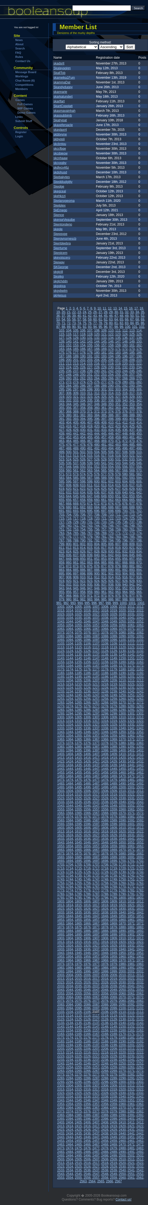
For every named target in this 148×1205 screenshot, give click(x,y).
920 (68, 581)
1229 (113, 688)
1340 (122, 728)
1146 (87, 658)
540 (96, 463)
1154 (69, 662)
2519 (113, 1163)
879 (118, 566)
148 (124, 341)
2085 (78, 1004)
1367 (96, 739)
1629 (113, 835)
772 (124, 533)
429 (75, 430)
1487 (96, 783)
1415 (78, 758)
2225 (78, 1056)
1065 (78, 629)
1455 (78, 772)
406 (82, 422)
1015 (78, 610)
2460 (122, 1141)
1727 (96, 872)
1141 (131, 654)
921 (75, 581)
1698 (104, 861)
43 (95, 316)
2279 (113, 1074)
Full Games (25, 104)
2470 (122, 1144)
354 (139, 404)
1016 (87, 610)
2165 (78, 1034)
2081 (131, 1001)
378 (139, 411)
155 (89, 345)
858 (139, 559)
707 (89, 514)
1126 (87, 651)
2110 (122, 1012)
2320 (122, 1089)
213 (75, 363)
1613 (60, 831)
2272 (140, 1071)
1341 (131, 728)
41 (84, 316)
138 (139, 338)
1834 (69, 912)
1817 (96, 905)
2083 (60, 1004)
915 (118, 577)
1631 (131, 835)
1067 (96, 629)
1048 (104, 621)
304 (124, 389)
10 (99, 308)
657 (75, 500)
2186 (87, 1041)
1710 (122, 864)
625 (103, 489)
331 (61, 400)
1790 (122, 894)
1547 (96, 805)
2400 (122, 1119)
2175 (78, 1038)
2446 (87, 1137)
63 (110, 319)
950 (111, 588)
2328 (104, 1093)
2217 (96, 1052)
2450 (122, 1137)
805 (103, 544)
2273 (60, 1074)
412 (124, 422)
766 (82, 533)
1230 (122, 688)
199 (61, 360)
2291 (131, 1078)
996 (94, 603)
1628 (104, 835)
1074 (69, 632)
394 (82, 419)
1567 (96, 813)
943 (61, 588)
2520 (122, 1163)
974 (111, 596)
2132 (140, 1019)
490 (82, 448)
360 (96, 408)
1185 (78, 673)
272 (68, 382)
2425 (78, 1130)
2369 (113, 1107)
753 (75, 529)
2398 (104, 1119)
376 (124, 411)
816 (96, 548)
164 (68, 349)
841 (103, 555)
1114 (69, 647)
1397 (96, 750)
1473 (60, 780)
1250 (122, 695)
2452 (140, 1137)
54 (63, 319)
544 (124, 463)
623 (89, 489)
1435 (78, 765)
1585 (78, 820)
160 (124, 345)
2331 (131, 1093)
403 (61, 422)
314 (111, 393)
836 (68, 555)
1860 (122, 920)
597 (75, 481)
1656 (87, 846)
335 (89, 400)
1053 (60, 625)
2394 (69, 1119)
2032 (140, 982)
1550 (122, 805)
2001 (131, 971)
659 (89, 500)
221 (132, 363)
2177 (96, 1038)
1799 (113, 898)
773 (132, 533)
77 (95, 323)
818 (111, 548)
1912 (140, 938)
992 (66, 603)
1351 (131, 732)
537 (75, 463)
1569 (113, 813)
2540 (122, 1170)
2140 (122, 1023)
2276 (87, 1074)
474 (139, 441)
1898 (104, 934)
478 (82, 444)
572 (68, 474)
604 (124, 481)
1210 (122, 680)
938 (111, 584)
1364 (69, 739)
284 (68, 386)
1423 (60, 761)
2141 (131, 1023)
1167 (96, 665)
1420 (122, 758)
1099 (113, 640)
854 (111, 559)
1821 (131, 905)
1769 (113, 886)
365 (132, 408)
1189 (113, 673)
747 (118, 526)
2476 (87, 1148)
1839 (113, 912)
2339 (113, 1096)
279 (118, 382)
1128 (104, 651)
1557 (96, 809)
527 (89, 459)
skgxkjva (59, 286)
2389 (113, 1115)
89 (68, 327)
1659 (113, 846)
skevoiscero (61, 257)
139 (61, 341)
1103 (60, 643)
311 (89, 393)
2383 (60, 1115)
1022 (140, 610)
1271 (131, 702)
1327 (96, 724)
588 (96, 478)
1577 (96, 817)
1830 (122, 909)
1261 (131, 699)
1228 (104, 688)
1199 (113, 677)
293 (132, 386)
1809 (113, 901)
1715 (78, 868)
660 (96, 500)
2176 (87, 1038)
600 (96, 481)
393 (75, 419)
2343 (60, 1100)
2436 (87, 1133)
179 (89, 352)
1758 (104, 883)
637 (103, 492)
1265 (78, 702)
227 (89, 367)
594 (139, 478)
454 (82, 437)
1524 (69, 798)
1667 (96, 850)
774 (139, 533)
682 (82, 507)
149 (132, 341)
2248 (104, 1063)
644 (68, 496)
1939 (113, 949)
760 (124, 529)
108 (96, 330)
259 (61, 378)
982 (82, 599)
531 (118, 459)
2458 (104, 1141)
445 (103, 433)
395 (89, 419)
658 (82, 500)
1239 (113, 691)
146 (111, 341)
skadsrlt (58, 63)
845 (132, 555)
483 (118, 444)
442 (82, 433)
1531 (131, 798)
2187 (96, 1041)
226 (82, 367)
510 (139, 452)
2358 (104, 1104)
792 (96, 540)
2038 (104, 986)
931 (61, 584)
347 (89, 404)
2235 (78, 1060)
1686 (87, 857)
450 (139, 433)
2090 (122, 1004)
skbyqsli (59, 139)
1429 (113, 761)
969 (75, 596)
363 (118, 408)
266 (111, 378)
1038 (104, 618)
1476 (87, 780)
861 (75, 562)
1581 (131, 817)
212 (68, 363)
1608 (104, 828)
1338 (104, 728)
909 (75, 577)
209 (132, 360)
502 (82, 452)
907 (61, 577)
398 (111, 419)
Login (19, 136)
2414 (69, 1126)
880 (124, 566)
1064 (69, 629)
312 (96, 393)
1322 (140, 721)
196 (124, 356)
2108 (104, 1012)
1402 (140, 750)
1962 (140, 956)
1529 (113, 798)
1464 (69, 776)
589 (103, 478)
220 (124, 363)
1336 (87, 728)
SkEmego (60, 210)
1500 (122, 787)
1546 (87, 805)
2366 (87, 1107)
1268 (104, 702)
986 (111, 599)
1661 (131, 846)
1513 (60, 794)
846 (139, 555)
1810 (122, 901)
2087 (96, 1004)
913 (103, 577)
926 (111, 581)
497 (132, 448)
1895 (78, 934)
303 (118, 389)
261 (75, 378)
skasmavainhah (64, 111)
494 (111, 448)
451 (61, 437)
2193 (60, 1045)
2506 (87, 1159)
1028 (104, 614)
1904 (69, 938)
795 (118, 540)
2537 (96, 1170)
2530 (122, 1166)
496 (124, 448)
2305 (78, 1085)
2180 (122, 1038)
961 (103, 592)
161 (132, 345)
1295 (78, 713)
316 (124, 393)
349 (103, 404)
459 (118, 437)
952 (124, 588)
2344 (69, 1100)
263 (89, 378)
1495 (78, 787)
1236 (87, 691)
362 (111, 408)
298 (82, 389)
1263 (60, 702)
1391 (131, 747)
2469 (113, 1144)
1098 (104, 640)
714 (139, 514)
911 (89, 577)
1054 (69, 625)
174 (139, 349)
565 (103, 470)
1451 (131, 769)
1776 (87, 890)
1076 (87, 632)
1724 (69, 872)
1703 (60, 864)
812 (68, 548)
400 (124, 419)
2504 (69, 1159)
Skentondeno (62, 224)
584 (68, 478)
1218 (104, 684)
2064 (69, 997)
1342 (140, 728)
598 (82, 481)
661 (103, 500)
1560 (122, 809)
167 (89, 349)
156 (96, 345)
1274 (69, 706)
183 (118, 352)
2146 (87, 1026)
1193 (60, 677)
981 (75, 599)
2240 (122, 1060)
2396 (87, 1119)
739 (61, 526)
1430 (122, 761)
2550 (122, 1174)
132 (96, 338)
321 (75, 397)
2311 (131, 1085)
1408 (104, 754)
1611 (131, 828)
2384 (69, 1115)
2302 (140, 1082)
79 (105, 323)
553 (103, 467)
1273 (60, 706)
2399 (113, 1119)
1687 (96, 857)
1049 (113, 621)
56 (74, 319)
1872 (140, 923)
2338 (104, 1096)
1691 (131, 857)
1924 (69, 945)
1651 (131, 842)
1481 (131, 780)
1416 (87, 758)
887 (89, 570)
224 (68, 367)
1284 (69, 710)
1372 (140, 739)
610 (82, 485)
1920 (122, 942)
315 (118, 393)
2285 (78, 1078)
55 (68, 319)
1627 (96, 835)
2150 (122, 1026)
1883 (60, 931)
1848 (104, 916)
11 (104, 308)
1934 (69, 949)
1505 (78, 791)
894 (139, 570)
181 (103, 352)
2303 (60, 1085)
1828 (104, 909)
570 (139, 470)
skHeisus (59, 295)
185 (132, 352)
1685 (78, 857)
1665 (78, 850)
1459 (113, 772)
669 (75, 503)
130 (82, 338)
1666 (87, 850)
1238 (104, 691)
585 (75, 478)
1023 (60, 614)
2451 (131, 1137)
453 (75, 437)
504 (96, 452)
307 (61, 393)
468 (96, 441)
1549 (113, 805)
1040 (122, 618)
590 (111, 478)
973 (103, 596)
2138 (104, 1023)
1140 (122, 654)
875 (89, 566)
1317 (96, 721)
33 (132, 312)
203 (89, 360)
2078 (104, 1001)
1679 (113, 853)
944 (68, 588)
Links (19, 116)
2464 (69, 1144)
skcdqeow (60, 153)
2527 (96, 1166)
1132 (140, 651)
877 (103, 566)
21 (68, 312)
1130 (122, 651)
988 (124, 599)
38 (68, 316)
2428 (104, 1130)
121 (103, 334)
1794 (69, 898)
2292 (140, 1078)
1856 (87, 920)
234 (139, 367)
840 (96, 555)
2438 (104, 1133)
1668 (104, 850)
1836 (87, 912)
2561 (131, 1177)
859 (61, 562)
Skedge (58, 186)
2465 (78, 1144)
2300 (122, 1082)
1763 (60, 886)
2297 (96, 1082)
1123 (60, 651)
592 (124, 478)
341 (132, 400)
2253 (60, 1067)
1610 (122, 828)
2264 (69, 1071)
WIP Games (25, 108)
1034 (69, 618)
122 (111, 334)
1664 (69, 850)
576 (96, 474)
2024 (69, 982)
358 (82, 408)
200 (68, 360)
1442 (140, 765)
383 (89, 415)
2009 (113, 975)
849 (75, 559)
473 (132, 441)
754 (82, 529)
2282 (140, 1074)
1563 (60, 813)
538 (82, 463)
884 (68, 570)
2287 (96, 1078)
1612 (140, 828)
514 (82, 456)
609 (75, 485)
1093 (60, 640)
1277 (96, 706)
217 (103, 363)
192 (96, 356)
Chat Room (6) (25, 80)
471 (118, 441)
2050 (122, 990)
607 (61, 485)
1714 (69, 868)
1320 (122, 721)
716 (68, 518)
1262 (140, 699)
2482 (140, 1148)
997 (101, 603)
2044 (69, 990)
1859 (113, 920)
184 (124, 352)
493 (103, 448)
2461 (131, 1141)
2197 (96, 1045)
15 (125, 308)
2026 (87, 982)
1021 (131, 610)
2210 (122, 1049)
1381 (131, 743)
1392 (140, 747)
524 (68, 459)
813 (75, 548)
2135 (78, 1023)
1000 (123, 603)
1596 (87, 824)
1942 (140, 949)
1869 (113, 923)
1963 (60, 960)
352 (124, 404)
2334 (69, 1096)
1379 (113, 743)
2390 (122, 1115)
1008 (104, 607)
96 (105, 327)
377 (132, 411)
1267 (96, 702)
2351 (131, 1100)
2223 (60, 1056)
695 (89, 511)
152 (68, 345)
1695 (78, 861)
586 (82, 478)
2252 (140, 1063)
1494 (69, 787)
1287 (96, 710)
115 (61, 334)
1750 (122, 879)
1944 (69, 953)
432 (96, 430)
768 (96, 533)
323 (89, 397)
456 (96, 437)
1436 (87, 765)
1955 (78, 956)
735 (118, 522)
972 (96, 596)
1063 (60, 629)
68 (137, 319)
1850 (122, 916)
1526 (87, 798)
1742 (140, 875)
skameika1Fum (64, 77)
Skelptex (59, 205)
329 (132, 397)
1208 (104, 680)
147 (118, 341)
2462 (140, 1141)
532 (124, 459)
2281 (131, 1074)
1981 (131, 964)
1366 (87, 739)
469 (103, 441)
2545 (78, 1174)
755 (89, 529)
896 (68, 573)
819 (118, 548)
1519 (113, 794)
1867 (96, 923)
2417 (96, 1126)
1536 (87, 802)
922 (82, 581)
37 (63, 316)
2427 (96, 1130)
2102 (140, 1008)
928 (124, 581)
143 (89, 341)
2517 (96, 1163)
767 (89, 533)
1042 (140, 618)
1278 (104, 706)
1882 (140, 927)
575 (89, 474)
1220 (122, 684)
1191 (131, 673)
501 (75, 452)
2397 (96, 1119)
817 (103, 548)
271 (61, 382)
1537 (96, 802)
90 (74, 327)
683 (89, 507)
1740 (122, 875)
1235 (78, 691)
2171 (131, 1034)
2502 (140, 1155)
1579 (113, 817)
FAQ (18, 52)
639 (118, 492)
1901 (131, 934)
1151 (131, 658)
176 (68, 352)
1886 (87, 931)
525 (75, 459)
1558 (104, 809)
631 (61, 492)
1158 (104, 662)
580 (124, 474)
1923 (60, 945)
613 (103, 485)
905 (132, 573)
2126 (87, 1019)
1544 (69, 805)
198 (139, 356)
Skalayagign (62, 68)
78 (100, 323)
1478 (104, 780)
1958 (104, 956)
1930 (122, 945)
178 (82, 352)
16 (130, 308)
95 (100, 327)
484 (124, 444)
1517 (96, 794)
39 (74, 316)
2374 (69, 1111)
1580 (122, 817)
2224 (69, 1056)
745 (103, 526)
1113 (60, 647)
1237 (96, 691)
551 (89, 467)
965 (132, 592)
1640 (122, 839)
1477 (96, 780)
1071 (131, 629)
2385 (78, 1115)
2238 (104, 1060)
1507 (96, 791)
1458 (104, 772)
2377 (96, 1111)
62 (105, 319)
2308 (104, 1085)
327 (118, 397)
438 (139, 430)
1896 (87, 934)
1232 (140, 688)
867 (118, 562)
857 (132, 559)
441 (75, 433)
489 (75, 448)
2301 (131, 1082)
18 (141, 308)
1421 (131, 758)
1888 (104, 931)
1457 (96, 772)
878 (111, 566)
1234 (69, 691)
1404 (69, 754)
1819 (113, 905)
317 (132, 393)
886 (82, 570)
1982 (140, 964)
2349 (113, 1100)
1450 (122, 769)
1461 (131, 772)
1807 (96, 901)
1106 (87, 643)
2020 (122, 979)
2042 (140, 986)
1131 (131, 651)
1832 (140, 909)
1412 (140, 754)
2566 (109, 1181)
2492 (140, 1152)
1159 (113, 662)
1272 (140, 702)
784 (124, 537)
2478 (104, 1148)
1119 (113, 647)
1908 (104, 938)
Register (21, 132)
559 (61, 470)
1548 (104, 805)
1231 (131, 688)
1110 (122, 643)
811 (61, 548)
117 (75, 334)
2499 (113, 1155)
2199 (113, 1045)
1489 (113, 783)
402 (139, 419)
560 (68, 470)
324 (96, 397)
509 (132, 452)
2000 (122, 971)
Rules (19, 56)
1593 (60, 824)
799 (61, 544)
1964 (69, 960)
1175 (78, 669)
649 (103, 496)
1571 (131, 813)
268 (124, 378)
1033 (60, 618)
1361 (131, 735)
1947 (96, 953)
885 (75, 570)
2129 (113, 1019)
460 (124, 437)
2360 (122, 1104)
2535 (78, 1170)
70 (58, 323)
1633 (60, 839)
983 (89, 599)
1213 (60, 684)
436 (124, 430)
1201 (131, 677)
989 (132, 599)
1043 (60, 621)
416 (68, 426)
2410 (122, 1122)
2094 (69, 1008)
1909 (113, 938)
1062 (140, 625)
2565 (100, 1181)
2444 (69, 1137)
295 (61, 389)
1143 (60, 658)
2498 (104, 1155)
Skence (58, 215)
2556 (87, 1177)
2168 (104, 1034)
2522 (140, 1163)
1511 (131, 791)
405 (75, 422)
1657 (96, 846)
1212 (140, 680)
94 (95, 327)
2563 (83, 1181)
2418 (104, 1126)
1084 (69, 636)
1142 (140, 654)
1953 (60, 956)
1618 (104, 831)
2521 (131, 1163)
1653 (60, 846)
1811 (131, 901)
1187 (96, 673)
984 (96, 599)
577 (103, 474)
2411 (131, 1122)
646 (82, 496)
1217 (96, 684)
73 (74, 323)
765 (75, 533)
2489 (113, 1152)
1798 (104, 898)
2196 (87, 1045)
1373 (60, 743)
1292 (140, 710)
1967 (96, 960)
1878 (104, 927)
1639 (113, 839)
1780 (122, 890)
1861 (131, 920)
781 (103, 537)
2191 (131, 1041)
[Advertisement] (30, 170)
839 (89, 555)
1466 (87, 776)
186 (139, 352)
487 (61, 448)
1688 (104, 857)
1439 (113, 765)
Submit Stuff (23, 121)
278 (111, 382)
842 (111, 555)
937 (103, 584)
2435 (78, 1133)
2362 (140, 1104)
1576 (87, 817)
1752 (140, 879)
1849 (113, 916)
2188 (104, 1041)
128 (68, 338)
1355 (78, 735)
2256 (87, 1067)
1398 (104, 750)
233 (132, 367)
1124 (69, 651)
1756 (87, 883)
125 (132, 334)
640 (124, 492)
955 (61, 592)
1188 (104, 673)
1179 (113, 669)
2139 (113, 1023)
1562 (140, 809)
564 (96, 470)
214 (82, 363)
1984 (69, 968)
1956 (87, 956)
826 (82, 551)
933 (75, 584)
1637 (96, 839)
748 (124, 526)
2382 (140, 1111)
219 (118, 363)
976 (124, 596)
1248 (104, 695)
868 (124, 562)
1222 (140, 684)
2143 (60, 1026)
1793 (60, 898)
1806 (87, 901)
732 (96, 522)
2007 (96, 975)
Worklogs (21, 76)
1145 (78, 658)
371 (89, 411)
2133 (60, 1023)
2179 (113, 1038)
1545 (78, 805)
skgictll (58, 272)
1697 (96, 861)
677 (132, 503)
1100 (122, 640)
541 (103, 463)
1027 (96, 614)
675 (118, 503)
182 (111, 352)
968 (68, 596)
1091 (131, 636)
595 (61, 481)
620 (68, 489)
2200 (122, 1045)
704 (68, 514)
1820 (122, 905)
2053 (60, 993)
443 (89, 433)
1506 (87, 791)
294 (139, 386)
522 (139, 456)
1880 (122, 927)
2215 (78, 1052)
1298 (104, 713)
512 (68, 456)
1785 (78, 894)
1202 (140, 677)
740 (68, 526)
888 (96, 570)
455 (89, 437)
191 (89, 356)
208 (124, 360)
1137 (96, 654)
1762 (140, 883)
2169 (113, 1034)
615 (118, 485)
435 (118, 430)
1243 (60, 695)
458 (111, 437)
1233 (60, 691)
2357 (96, 1104)
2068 (104, 997)
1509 (113, 791)
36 (58, 316)
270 (139, 378)
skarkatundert (63, 96)
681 (75, 507)
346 (82, 404)
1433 (60, 765)
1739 (113, 875)
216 (96, 363)
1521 (131, 794)
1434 (69, 765)
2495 (78, 1155)
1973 (60, 964)
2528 (104, 1166)
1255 (78, 699)
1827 (96, 909)
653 (132, 496)
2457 (96, 1141)
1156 (87, 662)
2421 (131, 1126)
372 (96, 411)
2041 (131, 986)
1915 (78, 942)
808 (124, 544)
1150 (122, 658)
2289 (113, 1078)
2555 (78, 1177)
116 (68, 334)
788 (68, 540)
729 (75, 522)
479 (89, 444)
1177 (96, 669)
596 (68, 481)
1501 (131, 787)
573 (75, 474)
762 (139, 529)
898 (82, 573)
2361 (131, 1104)
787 (61, 540)
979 (61, 599)
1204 (69, 680)
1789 (113, 894)
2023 (60, 982)
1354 (69, 735)
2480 (122, 1148)
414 (139, 422)
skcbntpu (59, 144)
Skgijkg (58, 276)
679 (61, 507)
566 (111, 470)
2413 (60, 1126)
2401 (131, 1119)
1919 (113, 942)
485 (132, 444)
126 (139, 334)
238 (82, 371)
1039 (113, 618)
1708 (104, 864)
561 (75, 470)
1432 (140, 761)
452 (68, 437)
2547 (96, 1174)
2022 (140, 979)
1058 (104, 625)
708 (96, 514)
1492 (140, 783)
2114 (69, 1015)
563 (89, 470)
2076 (87, 1001)
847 (61, 559)
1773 (60, 890)
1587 (96, 820)
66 (126, 319)
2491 (131, 1152)
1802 (140, 898)
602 (111, 481)
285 (75, 386)
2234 (69, 1060)
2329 (113, 1093)
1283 (60, 710)
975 (118, 596)
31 (121, 312)
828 (96, 551)
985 (103, 599)
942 (139, 584)
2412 (140, 1122)
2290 (122, 1078)
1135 (78, 654)
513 (75, 456)
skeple (58, 229)
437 (132, 430)
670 (82, 503)
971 (89, 596)
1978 (104, 964)
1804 (69, 901)
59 (89, 319)
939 (118, 584)
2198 (104, 1045)
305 (132, 389)
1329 (113, 724)
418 (82, 426)
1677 (96, 853)
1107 (96, 643)
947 (89, 588)
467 (89, 441)
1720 (122, 868)
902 (111, 573)
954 (139, 588)
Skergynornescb (64, 238)
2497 (96, 1155)
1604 (69, 828)
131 (89, 338)
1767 (96, 886)
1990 (122, 968)
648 (96, 496)
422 (111, 426)
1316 (87, 721)
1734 (69, 875)
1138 (104, 654)
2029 (113, 982)
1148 (104, 658)
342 (139, 400)
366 (139, 408)
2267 (96, 1071)
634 (82, 492)
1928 (104, 945)
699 (118, 511)
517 (103, 456)
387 (118, 415)
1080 (122, 632)
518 (111, 456)
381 (75, 415)
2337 (96, 1096)
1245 (78, 695)
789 (75, 540)
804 (96, 544)
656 (68, 500)
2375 (78, 1111)
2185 (78, 1041)
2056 (87, 993)
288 (96, 386)
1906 (87, 938)
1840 (122, 912)
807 (118, 544)
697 (103, 511)
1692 (140, 857)
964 (124, 592)
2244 (69, 1063)
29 (110, 312)
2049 (113, 990)
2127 (96, 1019)
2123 (60, 1019)
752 (68, 529)
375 (118, 411)
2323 (60, 1093)
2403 (60, 1122)
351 (118, 404)
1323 (60, 724)
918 (139, 577)
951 (118, 588)
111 (118, 330)
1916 (87, 942)
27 (100, 312)
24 (84, 312)
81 (116, 323)
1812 (140, 901)
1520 (122, 794)
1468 (104, 776)
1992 (140, 968)
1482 (140, 780)
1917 (96, 942)
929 (132, 581)
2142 (140, 1023)
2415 (78, 1126)
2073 (60, 1001)
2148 (104, 1026)
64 (116, 319)
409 (103, 422)
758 (111, 529)
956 (68, 592)
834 (139, 551)
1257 (96, 699)
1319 (113, 721)
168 (96, 349)
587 (89, 478)
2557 (96, 1177)
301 (103, 389)
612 (96, 485)
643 (61, 496)
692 (68, 511)
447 (118, 433)
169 (103, 349)
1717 (96, 868)
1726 (87, 872)
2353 (60, 1104)
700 (124, 511)
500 (68, 452)
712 (124, 514)
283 (61, 386)
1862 (140, 920)
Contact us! (124, 1199)
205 (103, 360)
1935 (78, 949)
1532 (140, 798)
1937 (96, 949)
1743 (60, 879)
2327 (96, 1093)
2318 (104, 1089)
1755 (78, 883)
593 (132, 478)
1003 (60, 607)
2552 (140, 1174)
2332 (140, 1093)
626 (111, 489)
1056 (87, 625)
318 (139, 393)
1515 (78, 794)
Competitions (24, 84)
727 (61, 522)
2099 (113, 1008)
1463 (60, 776)
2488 (104, 1152)
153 (75, 345)
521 (132, 456)
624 (96, 489)
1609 (113, 828)
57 (79, 319)
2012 (140, 975)
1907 (96, 938)
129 (75, 338)
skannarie (60, 92)
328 (124, 397)
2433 (60, 1133)
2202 (140, 1045)
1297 (96, 713)
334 (82, 400)
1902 (140, 934)
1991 (131, 968)
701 (132, 511)
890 (111, 570)
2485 (78, 1152)
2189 (113, 1041)
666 (139, 500)
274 (82, 382)
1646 (87, 842)
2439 (113, 1133)
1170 (122, 665)
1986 (87, 968)
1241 (131, 691)
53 (58, 319)
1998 (104, 971)
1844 (69, 916)
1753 (60, 883)
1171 (131, 665)
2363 (60, 1107)
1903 (60, 938)
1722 (140, 868)
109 (103, 330)
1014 (69, 610)
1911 (131, 938)
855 (118, 559)
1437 (96, 765)
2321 (131, 1089)
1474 (69, 780)
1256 (87, 699)
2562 (140, 1177)
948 (96, 588)
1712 (140, 864)
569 (132, 470)
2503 (60, 1159)
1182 (140, 669)
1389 (113, 747)
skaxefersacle (63, 125)
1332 (140, 724)
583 (61, 478)
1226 (87, 688)
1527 (96, 798)
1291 (131, 710)
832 (124, 551)
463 (61, 441)
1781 (131, 890)
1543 (60, 805)
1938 (104, 949)
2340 (122, 1096)
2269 (113, 1071)
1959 (113, 956)
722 (111, 518)
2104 (69, 1012)
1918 (104, 942)
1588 (104, 820)
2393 (60, 1119)
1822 (140, 905)
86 (142, 323)
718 (82, 518)
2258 (104, 1067)
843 (118, 555)
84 (132, 323)
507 (118, 452)
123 (118, 334)
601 (103, 481)
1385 (78, 747)
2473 (60, 1148)
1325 (78, 724)
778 (82, 537)
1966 (87, 960)
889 (103, 570)
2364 (69, 1107)
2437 (96, 1133)
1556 (87, 809)
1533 (60, 802)
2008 (104, 975)
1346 (87, 732)
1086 (87, 636)
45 (105, 316)
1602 (140, 824)
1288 (104, 710)
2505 (78, 1159)
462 (139, 437)
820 (124, 548)
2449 (113, 1137)
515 (89, 456)
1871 (131, 923)
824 (68, 551)
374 (111, 411)
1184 (69, 673)
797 (132, 540)
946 (82, 588)
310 (82, 393)
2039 (113, 986)
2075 (78, 1001)
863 (89, 562)
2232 (140, 1056)
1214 (69, 684)
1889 (113, 931)
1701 (131, 861)
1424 (69, 761)
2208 (104, 1049)
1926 (87, 945)
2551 (131, 1174)
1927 (96, 945)
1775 (78, 890)
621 (75, 489)
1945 (78, 953)
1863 (60, 923)
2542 (140, 1170)
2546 (87, 1174)
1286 (87, 710)
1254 (69, 699)
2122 (140, 1015)
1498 (104, 787)
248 (68, 374)
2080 (122, 1001)
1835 (78, 912)
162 (139, 345)
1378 (104, 743)
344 (68, 404)
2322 (140, 1089)
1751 (131, 879)
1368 (104, 739)
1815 (78, 905)
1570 (122, 813)
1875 (78, 927)
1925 (78, 945)
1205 (78, 680)
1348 (104, 732)
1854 (69, 920)
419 (89, 426)
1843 (60, 916)
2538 (104, 1170)
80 (110, 323)
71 (63, 323)
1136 (87, 654)
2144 (69, 1026)
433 (103, 430)
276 (96, 382)
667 (61, 503)
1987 (96, 968)
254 (111, 374)
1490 (122, 783)
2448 (104, 1137)
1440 (122, 765)
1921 (131, 942)
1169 (113, 665)
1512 (140, 791)
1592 (140, 820)
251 (89, 374)
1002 (140, 603)
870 (139, 562)
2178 (104, 1038)
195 (118, 356)
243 (118, 371)
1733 (60, 875)
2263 (60, 1071)
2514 (69, 1163)
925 (103, 581)
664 (124, 500)
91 (79, 327)
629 (132, 489)
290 (111, 386)
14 (120, 308)
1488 (104, 783)
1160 (122, 662)
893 (132, 570)
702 (139, 511)
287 (89, 386)
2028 (104, 982)
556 (124, 467)
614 (111, 485)
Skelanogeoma (64, 201)
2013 (60, 979)
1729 (113, 872)
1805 (78, 901)
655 (61, 500)
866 (111, 562)
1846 (87, 916)
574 (82, 474)
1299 (113, 713)
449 (132, 433)
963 (118, 592)
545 (132, 463)
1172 (140, 665)
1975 (78, 964)
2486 (87, 1152)
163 (61, 349)
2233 (60, 1060)
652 (124, 496)
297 (75, 389)
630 (139, 489)
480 (96, 444)
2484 (69, 1152)
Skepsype (60, 234)
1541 (131, 802)
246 (139, 371)
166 (82, 349)
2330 (122, 1093)
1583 (60, 820)
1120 (122, 647)
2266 (87, 1071)
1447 (96, 769)
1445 (78, 769)
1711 (131, 864)
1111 (131, 643)
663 (118, 500)
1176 (87, 669)
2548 (104, 1174)
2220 (122, 1052)
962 (111, 592)
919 (61, 581)
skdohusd (60, 172)
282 (139, 382)
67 (132, 319)
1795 (78, 898)
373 (103, 411)
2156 (87, 1030)
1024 (69, 614)
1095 (78, 640)
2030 (122, 982)
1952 (140, 953)
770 (111, 533)
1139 (113, 654)
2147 (96, 1026)
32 (126, 312)
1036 (87, 618)
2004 (69, 975)
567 (118, 470)
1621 (131, 831)
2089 (113, 1004)
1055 (78, 625)
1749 (113, 879)
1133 (60, 654)
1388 (104, 747)
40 (79, 316)
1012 (140, 607)
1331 (131, 724)
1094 (69, 640)
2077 (96, 1001)
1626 (87, 835)
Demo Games (26, 112)
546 (139, 463)
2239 (113, 1060)
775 (61, 537)
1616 (87, 831)
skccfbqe (59, 148)
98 (116, 327)
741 (75, 526)
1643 (60, 842)
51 (137, 316)
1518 (104, 794)
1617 (96, 831)
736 (124, 522)
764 (68, 533)
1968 (104, 960)
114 (139, 330)
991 (59, 603)
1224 (69, 688)
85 (137, 323)
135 (118, 338)
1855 (78, 920)
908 (68, 577)
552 (96, 467)
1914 (69, 942)
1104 (69, 643)
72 (68, 323)
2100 (122, 1008)
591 (118, 478)
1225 (78, 688)
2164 (69, 1034)
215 (89, 363)
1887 (96, 931)
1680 (122, 853)
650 (111, 496)
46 (110, 316)
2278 (104, 1074)
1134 (69, 654)
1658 (104, 846)
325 (103, 397)
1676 (87, 853)
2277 (96, 1074)
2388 (104, 1115)
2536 (87, 1170)
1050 (122, 621)
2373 (60, 1111)
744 (96, 526)
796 (124, 540)
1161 (131, 662)
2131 (131, 1019)
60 (95, 319)
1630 (122, 835)
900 (96, 573)
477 (75, 444)
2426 (87, 1130)
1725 (78, 872)
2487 (96, 1152)
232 (124, 367)
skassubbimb (62, 115)
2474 (69, 1148)
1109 (113, 643)
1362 (140, 735)
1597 (96, 824)
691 (61, 511)
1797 (96, 898)
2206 (87, 1049)
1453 (60, 772)
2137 (96, 1023)
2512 (140, 1159)
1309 (113, 717)
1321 (131, 721)
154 (82, 345)
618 (139, 485)
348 (96, 404)
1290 (122, 710)
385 (103, 415)
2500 (122, 1155)
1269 (113, 702)
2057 (96, 993)
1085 (78, 636)
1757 (96, 883)
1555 (78, 809)
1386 (87, 747)
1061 (131, 625)
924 (96, 581)
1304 (69, 717)
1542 (140, 802)
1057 (96, 625)
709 (103, 514)
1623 (60, 835)
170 (111, 349)
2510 (122, 1159)
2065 (78, 997)
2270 (122, 1071)
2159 (113, 1030)
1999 (113, 971)
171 (118, 349)
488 (68, 448)
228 (96, 367)
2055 (78, 993)
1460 (122, 772)
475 (61, 444)
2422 (140, 1126)
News (19, 40)
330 (139, 397)
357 (75, 408)
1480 (122, 780)
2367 (96, 1107)
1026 (87, 614)
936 (96, 584)
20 (63, 312)
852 (96, 559)
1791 (131, 894)
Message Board (25, 72)
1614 (69, 831)
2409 (113, 1122)
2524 (69, 1166)
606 (139, 481)
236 (68, 371)
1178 (104, 669)
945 (75, 588)
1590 (122, 820)
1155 (78, 662)
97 (110, 327)
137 (132, 338)
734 (111, 522)
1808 (104, 901)
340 (124, 400)
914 (111, 577)
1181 (131, 669)
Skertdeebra (62, 243)
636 (96, 492)
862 (82, 562)
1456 (87, 772)
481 (103, 444)
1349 (113, 732)
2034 (69, 986)
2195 (78, 1045)
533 (132, 459)
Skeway (59, 262)
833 (132, 551)
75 (84, 323)
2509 (113, 1159)
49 (126, 316)
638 (111, 492)
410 (111, 422)
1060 (122, 625)
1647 (96, 842)
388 (124, 415)
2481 (131, 1148)
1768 (104, 886)
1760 (122, 883)
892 (124, 570)
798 (139, 540)
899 (89, 573)
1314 (69, 721)
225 (75, 367)
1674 (69, 853)
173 (132, 349)
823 (61, 551)
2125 (78, 1019)
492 (96, 448)
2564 (92, 1181)
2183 (60, 1041)
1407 (96, 754)
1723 (60, 872)
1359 (113, 735)
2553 (60, 1177)
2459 (113, 1141)
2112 (140, 1012)
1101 (131, 640)
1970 (122, 960)
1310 (122, 717)
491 (89, 448)
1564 (69, 813)
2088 (104, 1004)
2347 (96, 1100)
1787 (96, 894)
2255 (78, 1067)
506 (111, 452)
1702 (140, 861)
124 (124, 334)
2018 (104, 979)
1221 (131, 684)
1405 (78, 754)
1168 (104, 665)
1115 (78, 647)
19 (58, 312)
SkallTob (59, 73)
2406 (87, 1122)
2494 (69, 1155)
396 (96, 419)
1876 (87, 927)
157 (103, 345)
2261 (131, 1067)
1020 (122, 610)
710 (111, 514)
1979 (113, 964)
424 (124, 426)
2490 (122, 1152)
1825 (78, 909)
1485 (78, 783)
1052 (140, 621)
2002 (140, 971)
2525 (78, 1166)
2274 (69, 1074)
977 (132, 596)
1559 (113, 809)
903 (118, 573)
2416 (87, 1126)
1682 (140, 853)
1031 (131, 614)
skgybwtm (60, 291)
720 (96, 518)
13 (115, 308)
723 (118, 518)
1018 (104, 610)
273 (75, 382)
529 (103, 459)
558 (139, 467)
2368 (104, 1107)
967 (61, 596)
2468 (104, 1144)
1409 (113, 754)
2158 (104, 1030)
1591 (131, 820)
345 (75, 404)
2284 (69, 1078)
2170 (122, 1034)
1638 (104, 839)
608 (68, 485)
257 (132, 374)
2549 (113, 1174)
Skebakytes (61, 177)
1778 (104, 890)
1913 (60, 942)
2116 (87, 1015)
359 (89, 408)
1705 (78, 864)
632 (68, 492)
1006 (87, 607)
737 (132, 522)
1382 (140, 743)
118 (82, 334)
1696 (87, 861)
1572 (140, 813)
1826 (87, 909)
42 (89, 316)
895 (61, 573)
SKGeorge (60, 267)
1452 (140, 769)
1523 (60, 798)
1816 (87, 905)
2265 (78, 1071)
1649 (113, 842)
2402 (140, 1119)
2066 (87, 997)
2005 (78, 975)
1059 (113, 625)
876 (96, 566)
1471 (131, 776)
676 (124, 503)
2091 (131, 1004)
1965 (78, 960)
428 (68, 430)
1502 (140, 787)
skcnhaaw (60, 158)
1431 (131, 761)
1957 (96, 956)
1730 (122, 872)
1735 (78, 875)
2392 (140, 1115)
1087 (96, 636)
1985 (78, 968)
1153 (60, 662)
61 (100, 319)
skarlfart (59, 101)
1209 (113, 680)
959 (89, 592)
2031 (131, 982)
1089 (113, 636)
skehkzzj (59, 196)
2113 (60, 1015)
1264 (69, 702)
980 (68, 599)
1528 (104, 798)
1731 (131, 872)
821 (132, 548)
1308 (104, 717)
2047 (96, 990)
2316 (87, 1089)
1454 (69, 772)
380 (68, 415)
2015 (78, 979)
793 (103, 540)
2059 (113, 993)
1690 (122, 857)
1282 (140, 706)
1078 (104, 632)
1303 (60, 717)
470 (111, 441)
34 (137, 312)
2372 (140, 1107)
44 (100, 316)
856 (124, 559)
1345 (78, 732)
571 (61, 474)
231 (118, 367)
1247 (96, 695)
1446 (87, 769)
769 (103, 533)
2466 (87, 1144)
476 (68, 444)
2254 (69, 1067)
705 (75, 514)
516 (96, 456)
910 (82, 577)
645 (75, 496)
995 (87, 603)
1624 (69, 835)
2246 (87, 1063)
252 (96, 374)
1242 (140, 691)
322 (82, 397)
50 (132, 316)
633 (75, 492)
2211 (131, 1049)
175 (61, 352)
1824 (69, 909)
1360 (122, 735)
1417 (96, 758)
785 (132, 537)
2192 (140, 1041)
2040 (122, 986)
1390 (122, 747)
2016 (87, 979)
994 (80, 603)
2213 (60, 1052)
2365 (78, 1107)
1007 (96, 607)
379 (61, 415)
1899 (113, 934)
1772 (140, 886)
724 (124, 518)
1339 (113, 728)
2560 (122, 1177)
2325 (78, 1093)
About (19, 44)
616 (124, 485)
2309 (113, 1085)
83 (126, 323)
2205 (78, 1049)
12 (109, 308)
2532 (140, 1166)
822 (139, 548)
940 (124, 584)
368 (68, 411)
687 (118, 507)
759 (118, 529)
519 (118, 456)
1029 (113, 614)
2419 (113, 1126)
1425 (78, 761)
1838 (104, 912)
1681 (131, 853)
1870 (122, 923)
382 (82, 415)
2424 (69, 1130)
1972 (140, 960)
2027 (96, 982)
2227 (96, 1056)
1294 (69, 713)
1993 (60, 971)
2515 (78, 1163)
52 (142, 316)
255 (118, 374)
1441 (131, 765)
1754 (69, 883)
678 (139, 503)
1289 (113, 710)
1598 (104, 824)
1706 (87, 864)
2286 (87, 1078)
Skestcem (60, 253)
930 (139, 581)
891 (118, 570)
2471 (131, 1144)
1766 (87, 886)
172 (124, 349)
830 (111, 551)
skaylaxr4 (60, 130)
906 (139, 573)
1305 (78, 717)
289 (103, 386)
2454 (69, 1141)
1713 (60, 868)
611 (89, 485)
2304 (69, 1085)
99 (121, 327)
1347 (96, 732)
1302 (140, 713)
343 (61, 404)
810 (139, 544)
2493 (60, 1155)
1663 (60, 850)
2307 (96, 1085)
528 (96, 459)
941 (132, 584)
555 (118, 467)
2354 (69, 1104)
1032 (140, 614)
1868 (104, 923)
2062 (140, 993)
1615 (78, 831)
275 (89, 382)
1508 (104, 791)
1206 (87, 680)
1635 (78, 839)
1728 (104, 872)
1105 (78, 643)
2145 (78, 1026)
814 (82, 548)
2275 (78, 1074)
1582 (140, 817)
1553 (60, 809)
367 (61, 411)
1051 (131, 621)
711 (118, 514)
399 (118, 419)
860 (68, 562)
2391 (131, 1115)
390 (139, 415)
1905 (78, 938)
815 (89, 548)
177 (75, 352)
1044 (69, 621)
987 (118, 599)
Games (20, 100)
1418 (104, 758)
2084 (69, 1004)
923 (89, 581)
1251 (131, 695)
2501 (131, 1155)
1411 (131, 754)
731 (89, 522)
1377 (96, 743)
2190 (122, 1041)
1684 (69, 857)
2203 (60, 1049)
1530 (122, 798)
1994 (69, 971)
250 (82, 374)
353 (132, 404)
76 (89, 323)
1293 (60, 713)
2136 (87, 1023)
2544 (69, 1174)
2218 (104, 1052)
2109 (113, 1012)
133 (103, 338)
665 (132, 500)
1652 (140, 842)
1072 (140, 629)
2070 (122, 997)
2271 (131, 1071)
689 (132, 507)
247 (61, 374)
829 (103, 551)
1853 (60, 920)
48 (121, 316)
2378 (104, 1111)
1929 (113, 945)
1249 (113, 695)
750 (139, 526)
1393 (60, 750)
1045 (78, 621)
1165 (78, 665)
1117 (96, 647)
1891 (131, 931)
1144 (69, 658)
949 (103, 588)
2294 (69, 1082)
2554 (69, 1177)
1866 (87, 923)
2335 (78, 1096)
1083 (60, 636)
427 (61, 430)
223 (61, 367)
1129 (113, 651)
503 (89, 452)
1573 (60, 817)
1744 (69, 879)
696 (96, 511)
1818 (104, 905)
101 (134, 327)
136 (124, 338)
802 (82, 544)
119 (89, 334)
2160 (122, 1030)
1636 (87, 839)
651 (118, 496)
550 (82, 467)
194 (111, 356)
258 (139, 374)
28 (105, 312)
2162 (140, 1030)
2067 (96, 997)
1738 (104, 875)
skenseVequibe (64, 220)
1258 (104, 699)
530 (111, 459)
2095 (78, 1008)
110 (111, 330)
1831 (131, 909)
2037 (96, 986)
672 (96, 503)
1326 (87, 724)
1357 (96, 735)
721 (103, 518)
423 (118, 426)
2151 (131, 1026)
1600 (122, 824)
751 (61, 529)
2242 (140, 1060)
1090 (122, 636)
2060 (122, 993)
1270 (122, 702)
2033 (60, 986)
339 (118, 400)
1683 (60, 857)
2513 (60, 1163)
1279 (113, 706)
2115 (78, 1015)
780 (96, 537)
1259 (113, 699)
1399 (113, 750)
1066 (87, 629)
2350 (122, 1100)
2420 (122, 1126)
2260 (122, 1067)
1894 (69, 934)
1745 (78, 879)
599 (89, 481)
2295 (78, 1082)
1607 (96, 828)
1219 (113, 684)
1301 (131, 713)
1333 (60, 728)
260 (68, 378)
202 (82, 360)
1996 (87, 971)
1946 (87, 953)
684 (96, 507)
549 (75, 467)
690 (139, 507)
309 (75, 393)
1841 (131, 912)
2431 (131, 1130)
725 (132, 518)
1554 (69, 809)
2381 (131, 1111)
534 (139, 459)
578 (111, 474)
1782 (140, 890)
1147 (96, 658)
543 (118, 463)
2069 (113, 997)
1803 (60, 901)
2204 (69, 1049)
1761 (131, 883)
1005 (78, 607)
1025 (78, 614)
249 (75, 374)
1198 (104, 677)
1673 (60, 853)
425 (132, 426)
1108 (104, 643)
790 (82, 540)
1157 (96, 662)
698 (111, 511)
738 (139, 522)
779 (89, 537)
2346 (87, 1100)
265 (103, 378)
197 (132, 356)
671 (89, 503)
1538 (104, 802)
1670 (122, 850)
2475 (78, 1148)
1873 (60, 927)
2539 (113, 1170)
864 (96, 562)
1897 (96, 934)
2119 (113, 1015)
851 (89, 559)
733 (103, 522)
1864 (69, 923)
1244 (69, 695)
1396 (87, 750)
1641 (131, 839)
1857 (96, 920)
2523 (60, 1166)
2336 (87, 1096)
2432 (140, 1130)
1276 (87, 706)
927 (118, 581)
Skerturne (60, 248)
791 (89, 540)
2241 (131, 1060)
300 (96, 389)
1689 (113, 857)
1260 (122, 699)
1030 (122, 614)
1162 (140, 662)
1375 (78, 743)
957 (75, 592)
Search (20, 48)
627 (118, 489)
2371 (131, 1107)
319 (61, 397)
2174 (69, 1038)
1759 (113, 883)
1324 (69, 724)
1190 (122, 673)
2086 (87, 1004)
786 (139, 537)
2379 (113, 1111)
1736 (87, 875)
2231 (131, 1056)
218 (111, 363)
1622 (140, 831)
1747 (96, 879)
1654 (69, 846)
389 (132, 415)
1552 (140, 805)
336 (96, 400)
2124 (69, 1019)
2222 (140, 1052)
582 (139, 474)
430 (82, 430)
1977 (96, 964)
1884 (69, 931)
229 (103, 367)
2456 (87, 1141)
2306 (87, 1085)
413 (132, 422)
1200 (122, 677)
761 (132, 529)
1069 (113, 629)
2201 (131, 1045)
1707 (96, 864)
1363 (60, 739)
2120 (122, 1015)
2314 (69, 1089)
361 (103, 408)
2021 (131, 979)
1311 (131, 717)
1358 (104, 735)
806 (111, 544)
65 (121, 319)
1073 (60, 632)
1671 (131, 850)
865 (103, 562)
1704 (69, 864)
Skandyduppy (63, 87)
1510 (122, 791)
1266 (87, 702)
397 (103, 419)
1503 (60, 791)
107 (89, 330)
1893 (60, 934)
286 (82, 386)
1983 (60, 968)
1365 (78, 739)
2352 (140, 1100)
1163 (60, 665)
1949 (113, 953)
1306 (87, 717)
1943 (60, 953)
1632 (140, 835)
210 (139, 360)
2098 (104, 1008)
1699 (113, 861)
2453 (60, 1141)
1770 (122, 886)
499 (61, 452)
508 (124, 452)
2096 (87, 1008)
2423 (60, 1130)
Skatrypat (60, 120)
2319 (113, 1089)
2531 (131, 1166)
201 (75, 360)
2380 (122, 1111)
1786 (87, 894)
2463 (60, 1144)
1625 (78, 835)
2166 (87, 1034)
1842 (140, 912)
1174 (69, 669)
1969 (113, 960)
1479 (113, 780)
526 (82, 459)
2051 (131, 990)
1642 (140, 839)
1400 (122, 750)
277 (103, 382)
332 (68, 400)
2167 (96, 1034)
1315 (78, 721)
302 (111, 389)
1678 (104, 853)
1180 (122, 669)
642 (139, 492)
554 (111, 467)
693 (75, 511)
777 (75, 537)
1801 (131, 898)
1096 (87, 640)
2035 (78, 986)
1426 (87, 761)
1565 (78, 813)
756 (96, 529)
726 (139, 518)
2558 (104, 1177)
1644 (69, 842)
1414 (69, 758)
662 (111, 500)
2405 (78, 1122)
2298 (104, 1082)
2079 (113, 1001)
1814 (69, 905)
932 (68, 584)
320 (68, 397)
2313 (60, 1089)
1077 (96, 632)
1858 (104, 920)
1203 (60, 680)
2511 (131, 1159)
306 (139, 389)
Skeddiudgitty (62, 182)
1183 (60, 673)
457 (103, 437)
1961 (131, 956)
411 (118, 422)
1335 (78, 728)
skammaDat (61, 82)
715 (61, 518)
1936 (87, 949)
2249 (113, 1063)
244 (124, 371)
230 (111, 367)
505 (103, 452)
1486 (87, 783)
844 (124, 555)
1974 (69, 964)
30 (116, 312)
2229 (113, 1056)
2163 (60, 1034)
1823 (60, 909)
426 (139, 426)
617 (132, 485)
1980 (122, 964)
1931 (131, 945)
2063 (60, 997)
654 (139, 496)
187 (61, 356)
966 (139, 592)
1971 (131, 960)
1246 (87, 695)
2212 (140, 1049)
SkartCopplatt (63, 106)
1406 (87, 754)
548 (68, 467)
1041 (131, 618)
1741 (131, 875)
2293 (60, 1082)
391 (61, 419)
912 (96, 577)
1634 (69, 839)
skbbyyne (60, 134)
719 (89, 518)
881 (132, 566)
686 (111, 507)
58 (84, 319)
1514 (69, 794)
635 (89, 492)
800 (68, 544)
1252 (140, 695)
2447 (96, 1137)
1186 (87, 673)
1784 (69, 894)
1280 (122, 706)
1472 (140, 776)
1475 (78, 780)
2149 (113, 1026)
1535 (78, 802)
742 (82, 526)
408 (96, 422)
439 (61, 433)
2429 (113, 1130)
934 (82, 584)
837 (75, 555)
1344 (69, 732)
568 (124, 470)
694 (82, 511)
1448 (104, 769)
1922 (140, 942)
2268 (104, 1071)
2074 (69, 1001)
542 (111, 463)
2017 (96, 979)
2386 (87, 1115)
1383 (60, 747)
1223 (60, 688)
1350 (122, 732)
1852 (140, 916)
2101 (131, 1008)
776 (68, 537)
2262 (140, 1067)
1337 (96, 728)
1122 (140, 647)
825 (75, 551)
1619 (113, 831)
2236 (87, 1060)
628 (124, 489)
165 (75, 349)
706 (82, 514)
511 (61, 456)
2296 (87, 1082)
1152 (140, 658)
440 (68, 433)
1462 (140, 772)
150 (139, 341)
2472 (140, 1144)
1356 (87, 735)
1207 (96, 680)
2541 (131, 1170)
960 (96, 592)
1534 (69, 802)
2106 (87, 1012)
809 (132, 544)
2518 (104, 1163)
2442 (140, 1133)
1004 (69, 607)
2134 (69, 1023)
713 (132, 514)
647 (89, 496)
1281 (131, 706)
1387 (96, 747)
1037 (96, 618)
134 (111, 338)
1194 (69, 677)
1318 (104, 721)
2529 (113, 1166)
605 (132, 481)
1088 (104, 636)
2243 (60, 1063)
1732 (140, 872)
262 (82, 378)
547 (61, 467)
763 (61, 533)
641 (132, 492)
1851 (131, 916)
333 (75, 400)
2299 (113, 1082)
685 (103, 507)
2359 (113, 1104)
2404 (69, 1122)
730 (82, 522)
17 (136, 308)
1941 (131, 949)
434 (111, 430)
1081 (131, 632)
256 (124, 374)
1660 (122, 846)
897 (75, 573)
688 (124, 507)
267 (118, 378)
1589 (113, 820)
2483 (60, 1152)
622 (82, 489)
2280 (122, 1074)
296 (68, 389)
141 (75, 341)
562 (82, 470)
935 (89, 584)
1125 (78, 651)
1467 (96, 776)
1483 (60, 783)
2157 (96, 1030)
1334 (69, 728)
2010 (122, 975)
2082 (140, 1001)
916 (124, 577)
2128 (104, 1019)
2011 (131, 975)
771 (118, 533)
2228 (104, 1056)
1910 (122, 938)
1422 (140, 758)
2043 (60, 990)
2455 (78, 1141)
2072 (140, 997)
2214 (69, 1052)
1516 (87, 794)
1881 (131, 927)
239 (89, 371)
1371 (131, 739)
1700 (122, 861)
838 (82, 555)
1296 (87, 713)
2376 (87, 1111)
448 (124, 433)
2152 (140, 1026)
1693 (60, 861)
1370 (122, 739)
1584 (69, 820)
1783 (60, 894)
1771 (131, 886)
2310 (122, 1085)
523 (61, 459)
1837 (96, 912)
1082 (140, 632)
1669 (113, 850)
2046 (87, 990)
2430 (122, 1130)
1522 (140, 794)
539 (89, 463)
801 (75, 544)
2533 (60, 1170)
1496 (87, 787)
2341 (131, 1096)
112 (124, 330)
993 (73, 603)
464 (68, 441)
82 (121, 323)
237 (75, 371)
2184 (69, 1041)
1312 (140, 717)
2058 (104, 993)
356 (68, 408)
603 (118, 481)
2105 (78, 1012)
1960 (122, 956)
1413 (60, 758)
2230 (122, 1056)
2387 (96, 1115)
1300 (122, 713)
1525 (78, 798)
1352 (140, 732)
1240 (122, 691)
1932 (140, 945)
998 (108, 603)
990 (139, 599)
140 (68, 341)
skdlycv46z (61, 167)
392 (68, 419)
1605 (78, 828)
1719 (113, 868)
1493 (60, 787)
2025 (78, 982)
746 (111, 526)
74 (79, 323)
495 (118, 448)
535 (61, 463)
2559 (113, 1177)
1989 (113, 968)
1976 (87, 964)
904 (124, 573)
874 (82, 566)
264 (96, 378)
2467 (96, 1144)
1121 (131, 647)
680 (68, 507)
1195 (78, 677)
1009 (113, 607)
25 (89, 312)
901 (103, 573)
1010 (122, 607)
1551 (131, 805)
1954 (69, 956)
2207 (96, 1049)
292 (124, 386)
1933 (60, 949)
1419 (113, 758)
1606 (87, 828)
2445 (78, 1137)
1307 (96, 717)
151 (61, 345)
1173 (60, 669)
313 (103, 393)
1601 (131, 824)
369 (75, 411)
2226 (87, 1056)
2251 (131, 1063)
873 (75, 566)
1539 (113, 802)
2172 (140, 1034)
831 (118, 551)
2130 (122, 1019)
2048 (104, 990)
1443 (60, 769)
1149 (113, 658)
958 (82, 592)
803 (89, 544)
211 (61, 363)
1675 (78, 853)
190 (82, 356)
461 (132, 437)
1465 (78, 776)
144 (96, 341)
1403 (60, 754)
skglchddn (60, 281)
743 (89, 526)
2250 (122, 1063)
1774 (69, 890)
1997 (96, 971)
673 (103, 503)
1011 (131, 607)
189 (75, 356)
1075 (78, 632)
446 (111, 433)
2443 (60, 1137)
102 (141, 327)
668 (68, 503)
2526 (87, 1166)
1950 (122, 953)
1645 (78, 842)
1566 (87, 813)
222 (139, 363)
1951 (131, 953)
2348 (104, 1100)
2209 (113, 1049)
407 (89, 422)
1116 (87, 647)
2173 (60, 1038)
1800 (122, 898)
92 (84, 327)
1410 (122, 754)
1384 (69, 747)
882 (139, 566)
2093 (60, 1008)
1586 (87, 820)
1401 (131, 750)
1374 (69, 743)
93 (89, 327)
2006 (87, 975)
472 (124, 441)
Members (21, 89)
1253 (60, 699)
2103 (60, 1012)
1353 (60, 735)
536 (68, 463)
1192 (140, 673)
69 (142, 319)
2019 (113, 979)
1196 (87, 677)
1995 (78, 971)
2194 (69, 1045)
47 (116, 316)
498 (139, 448)
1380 (122, 743)
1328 (104, 724)
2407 (96, 1122)
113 (132, 330)
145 (103, 341)
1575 (78, 817)
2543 (60, 1174)
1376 (87, 743)
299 (89, 389)
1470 (122, 776)
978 (139, 596)
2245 (78, 1063)
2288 (104, 1078)
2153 (60, 1030)
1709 (113, 864)
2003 (60, 975)
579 (118, 474)
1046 (87, 621)
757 (103, 529)
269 (132, 378)
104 (68, 330)
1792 (140, 894)
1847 (96, 916)
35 (142, 312)
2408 (104, 1122)
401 (132, 419)
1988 (104, 968)
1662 (140, 846)
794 (111, 540)
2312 (140, 1085)
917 (132, 577)
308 (68, 393)
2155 (78, 1030)
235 (61, 371)
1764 (69, 886)
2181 (131, 1038)
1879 (113, 927)
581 (132, 474)
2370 (122, 1107)
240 (96, 371)
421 (103, 426)
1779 (113, 890)
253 (103, 374)
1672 (140, 850)
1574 (69, 817)
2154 (69, 1030)
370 (82, 411)
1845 (78, 916)
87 (58, 327)
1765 (78, 886)
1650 (122, 842)
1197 (96, 677)
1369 (113, 739)
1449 (113, 769)
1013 (60, 610)
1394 (69, 750)
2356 (87, 1104)
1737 (96, 875)
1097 (96, 640)
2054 (69, 993)
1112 (140, 643)
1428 (104, 761)
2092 (140, 1004)
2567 (118, 1181)
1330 (122, 724)
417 (75, 426)
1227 (96, 688)
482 (111, 444)
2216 (87, 1052)
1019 (113, 610)
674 (111, 503)
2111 (131, 1012)
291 (118, 386)
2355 (78, 1104)
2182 (140, 1038)
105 (75, 330)
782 (111, 537)
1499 (113, 787)
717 (75, 518)
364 (124, 408)
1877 (96, 927)
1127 (96, 651)
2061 (131, 993)
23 (79, 312)
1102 (140, 640)
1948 (104, 953)
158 (111, 345)
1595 (78, 824)
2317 (96, 1089)
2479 (113, 1148)
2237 (96, 1060)
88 (63, 327)
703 (61, 514)
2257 (96, 1067)
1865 (78, 923)
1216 (87, 684)
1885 (78, 931)
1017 (96, 610)
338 (111, 400)
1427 (96, 761)
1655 (78, 846)
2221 (131, 1052)
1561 (131, 809)
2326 (87, 1093)
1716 (87, 868)
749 (132, 526)
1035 (78, 618)
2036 (87, 986)
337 (103, 400)
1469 (113, 776)
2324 (69, 1093)
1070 (122, 629)
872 (68, 566)
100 (127, 327)
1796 (87, 898)
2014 (69, 979)
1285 (78, 710)
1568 (104, 813)
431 (89, 430)
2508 (104, 1159)
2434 (69, 1133)
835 (61, 555)
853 (103, 559)
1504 (69, 791)
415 (61, 426)
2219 (113, 1052)
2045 (78, 990)
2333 (60, 1096)
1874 (69, 927)
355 (61, 408)
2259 (113, 1067)
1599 (113, 824)
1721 (131, 868)
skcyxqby (59, 163)
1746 (87, 879)
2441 (131, 1133)
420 (96, 426)
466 (82, 441)
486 (139, 444)
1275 (78, 706)
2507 (96, 1159)
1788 (104, 894)
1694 (69, 861)
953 (132, 588)
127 (61, 338)
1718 (104, 868)
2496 (87, 1155)
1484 (69, 783)
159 (118, 345)
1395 (78, 750)
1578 (104, 817)
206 (111, 360)
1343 (60, 732)
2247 (96, 1063)
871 (61, 566)
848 (68, 559)
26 (95, 312)
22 (74, 312)
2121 (131, 1015)
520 (124, 456)
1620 (122, 831)
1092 (140, 636)
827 (89, 551)
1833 (60, 912)
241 (103, 371)
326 (111, 397)
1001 (132, 603)
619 (61, 489)
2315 (78, 1089)
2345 (78, 1100)
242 (111, 371)
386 (111, 415)
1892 (140, 931)
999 (115, 603)
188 (68, 356)
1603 (60, 828)
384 (96, 415)
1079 (113, 632)
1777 (96, 890)
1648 (104, 842)
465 (75, 441)
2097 (96, 1008)
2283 (60, 1078)
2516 (87, 1163)
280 (124, 382)
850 (82, 559)
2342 (140, 1096)
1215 (78, 684)
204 (96, 360)
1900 (122, 934)
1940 (122, 949)
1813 (60, 905)
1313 (60, 721)
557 (132, 467)
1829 (113, 909)
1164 (69, 665)
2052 (140, 990)
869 (132, 562)
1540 (122, 802)
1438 (104, 765)
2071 (131, 997)
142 (82, 341)
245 (132, 371)
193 (103, 356)
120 (96, 334)
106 (82, 330)
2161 (131, 1030)
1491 (131, 783)
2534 (69, 1170)
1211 (131, 680)
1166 (87, 665)
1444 (69, 769)
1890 (122, 931)
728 (68, 522)
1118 (104, 647)
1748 (104, 879)
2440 (122, 1133)
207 (118, 360)
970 (82, 596)
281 (132, 382)
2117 (96, 1015)
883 (61, 570)
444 (96, 433)
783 (118, 537)
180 (96, 352)
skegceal (59, 191)
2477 (96, 1148)
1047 (96, 621)
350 (111, 404)
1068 (104, 629)
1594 (69, 824)
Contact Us (22, 61)
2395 (78, 1119)
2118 (104, 1015)
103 (61, 330)
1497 (96, 787)
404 (68, 422)
